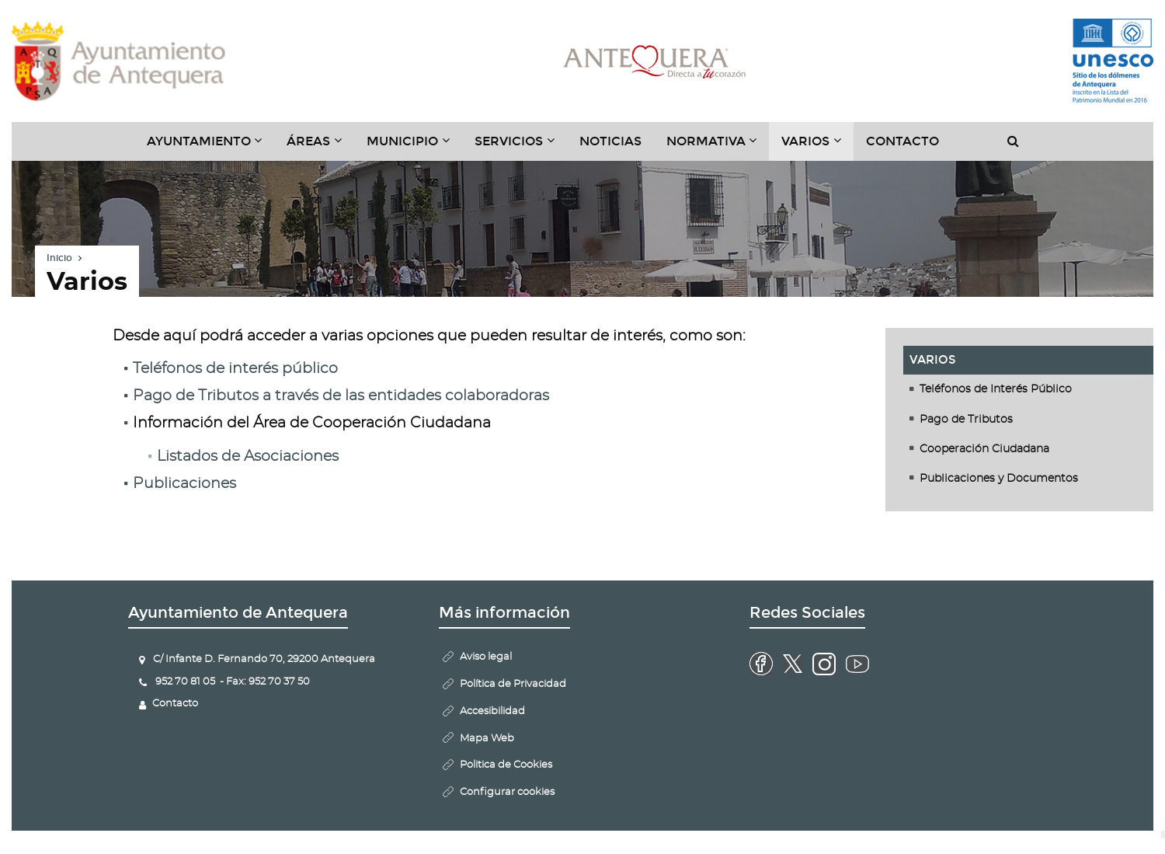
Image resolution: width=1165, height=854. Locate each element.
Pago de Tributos (966, 419)
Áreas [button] (320, 147)
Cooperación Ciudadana (984, 449)
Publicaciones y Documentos (999, 478)
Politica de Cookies (506, 765)
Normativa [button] (718, 147)
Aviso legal (486, 657)
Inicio (59, 258)
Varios (932, 360)
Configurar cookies (507, 792)
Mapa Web (487, 739)
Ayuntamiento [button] (211, 147)
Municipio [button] (414, 147)
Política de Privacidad (513, 684)
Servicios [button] (521, 147)
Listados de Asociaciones (248, 456)
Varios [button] (817, 147)
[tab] (1028, 389)
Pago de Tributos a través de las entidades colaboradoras (341, 396)
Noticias (610, 141)
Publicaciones (184, 483)
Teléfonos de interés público (235, 368)
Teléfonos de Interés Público (996, 389)
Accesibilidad (492, 711)
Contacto (902, 141)
